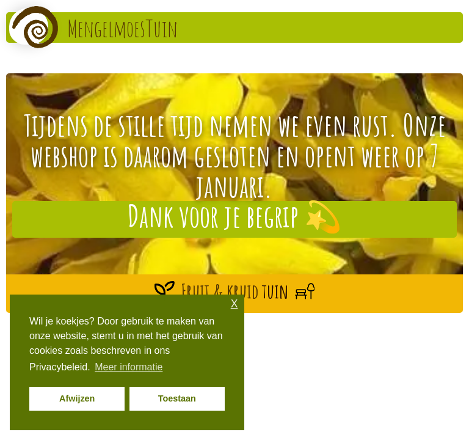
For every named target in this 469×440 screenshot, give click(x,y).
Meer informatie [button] (128, 367)
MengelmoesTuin (122, 28)
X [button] (234, 304)
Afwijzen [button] (77, 398)
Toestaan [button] (177, 398)
